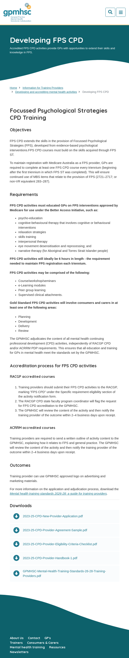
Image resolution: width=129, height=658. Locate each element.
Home (13, 87)
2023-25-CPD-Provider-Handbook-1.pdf (45, 558)
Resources (57, 647)
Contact (34, 638)
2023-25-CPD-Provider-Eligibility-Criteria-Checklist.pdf (55, 544)
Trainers (16, 643)
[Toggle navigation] (121, 12)
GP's (47, 638)
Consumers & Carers (43, 643)
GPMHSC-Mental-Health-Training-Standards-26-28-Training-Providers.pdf (59, 573)
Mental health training (27, 647)
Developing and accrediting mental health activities (46, 91)
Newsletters (19, 652)
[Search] (110, 12)
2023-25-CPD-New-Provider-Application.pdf (48, 516)
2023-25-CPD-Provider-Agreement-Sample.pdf (50, 530)
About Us (17, 638)
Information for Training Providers (43, 87)
